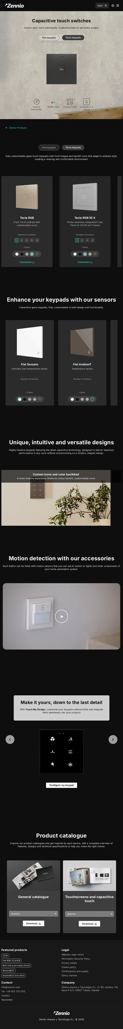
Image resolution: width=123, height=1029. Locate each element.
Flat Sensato (29, 364)
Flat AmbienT (82, 364)
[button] (62, 616)
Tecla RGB (27, 217)
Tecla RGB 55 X (84, 217)
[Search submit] (106, 5)
